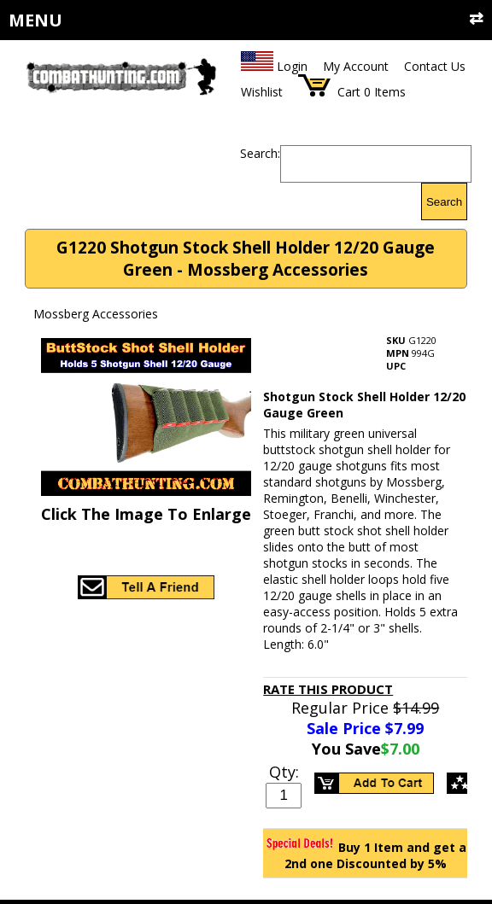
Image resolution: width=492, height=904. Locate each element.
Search (444, 201)
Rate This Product (328, 688)
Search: (260, 153)
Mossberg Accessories (95, 314)
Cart (348, 92)
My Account (356, 66)
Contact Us (435, 66)
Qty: (284, 771)
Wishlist (262, 92)
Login (292, 66)
